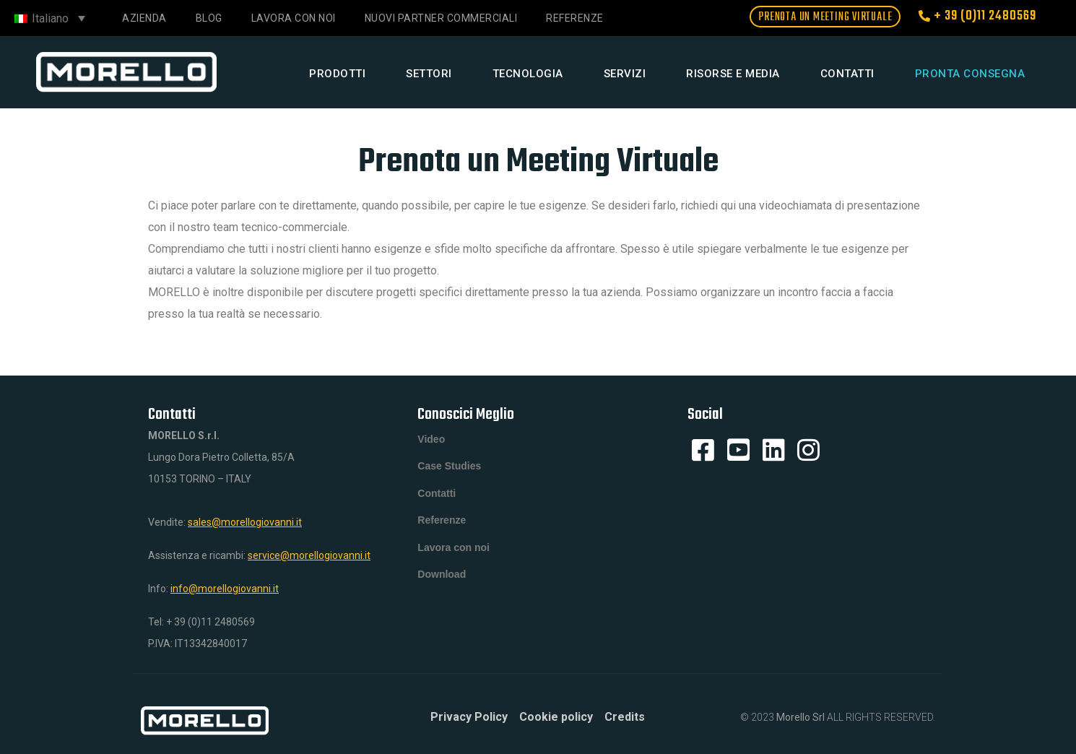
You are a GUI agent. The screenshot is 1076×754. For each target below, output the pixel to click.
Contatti (847, 73)
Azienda (144, 18)
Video (431, 440)
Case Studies (449, 468)
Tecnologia (528, 73)
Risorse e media (733, 73)
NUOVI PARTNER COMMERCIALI (441, 18)
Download (441, 584)
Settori (429, 73)
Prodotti (337, 73)
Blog (209, 18)
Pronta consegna (970, 73)
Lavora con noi (293, 18)
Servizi (625, 73)
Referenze (575, 18)
